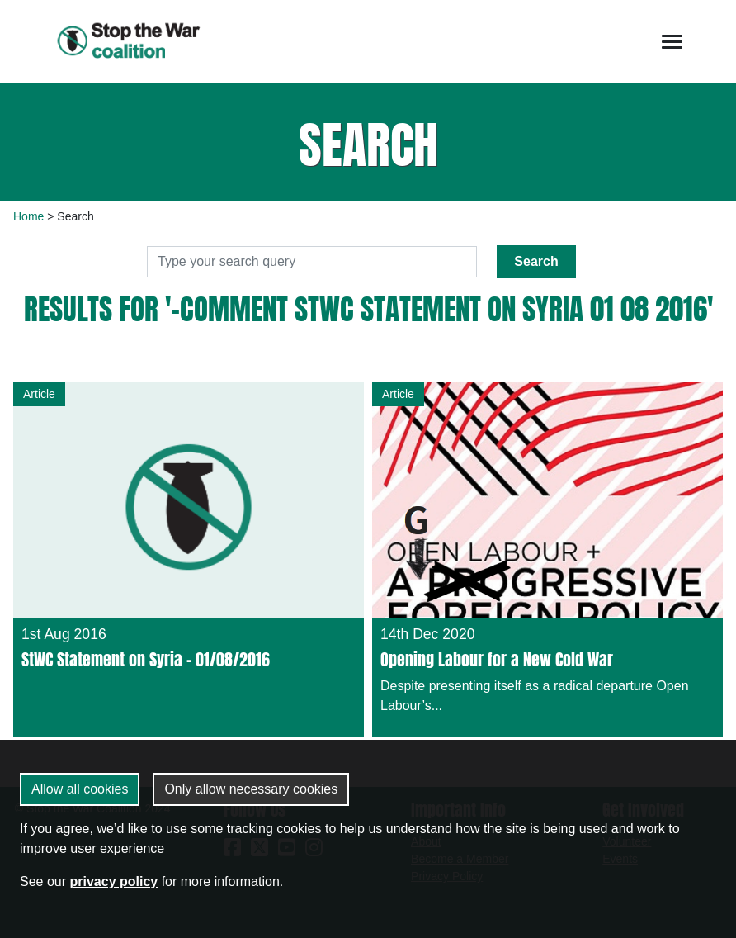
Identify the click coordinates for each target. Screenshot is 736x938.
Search (536, 261)
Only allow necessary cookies (250, 789)
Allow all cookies (79, 789)
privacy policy (113, 881)
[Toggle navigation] (672, 42)
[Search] (312, 261)
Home (28, 216)
